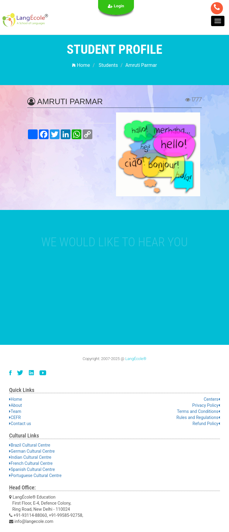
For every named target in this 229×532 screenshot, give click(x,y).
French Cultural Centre (31, 463)
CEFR (15, 417)
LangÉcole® (135, 358)
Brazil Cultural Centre (29, 445)
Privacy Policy (206, 405)
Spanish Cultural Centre (32, 469)
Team (15, 411)
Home (81, 65)
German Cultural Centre (32, 451)
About (15, 405)
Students (108, 65)
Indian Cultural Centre (30, 457)
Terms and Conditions (198, 411)
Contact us (20, 423)
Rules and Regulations (198, 417)
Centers (212, 399)
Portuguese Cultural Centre (35, 475)
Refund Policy (206, 423)
